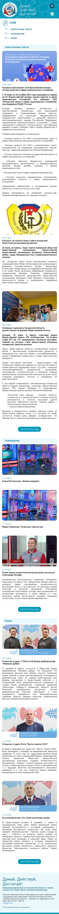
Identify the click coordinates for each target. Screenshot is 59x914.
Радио (14, 38)
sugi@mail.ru (8, 903)
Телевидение (17, 34)
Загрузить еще (29, 429)
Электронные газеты (21, 29)
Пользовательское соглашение (16, 907)
